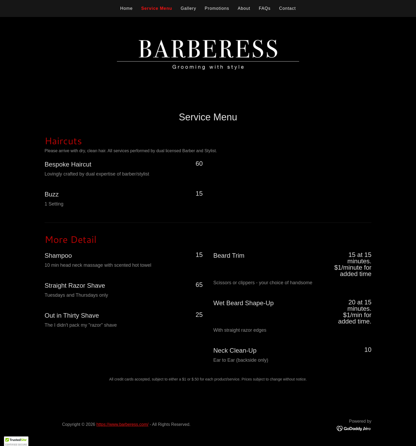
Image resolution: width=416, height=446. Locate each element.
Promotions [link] (217, 8)
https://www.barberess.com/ (122, 424)
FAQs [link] (265, 8)
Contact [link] (287, 8)
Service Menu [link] (156, 8)
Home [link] (126, 8)
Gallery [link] (188, 8)
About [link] (244, 8)
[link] (354, 428)
